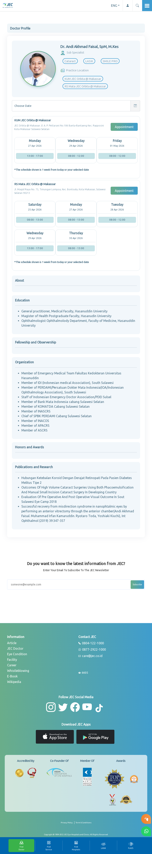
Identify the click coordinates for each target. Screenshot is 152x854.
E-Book (12, 676)
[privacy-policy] (67, 824)
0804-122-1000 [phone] (91, 643)
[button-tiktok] (99, 708)
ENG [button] (114, 5)
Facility (12, 659)
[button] (137, 5)
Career (11, 665)
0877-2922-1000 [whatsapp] (92, 649)
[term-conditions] (83, 824)
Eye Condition (17, 654)
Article (11, 643)
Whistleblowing (18, 670)
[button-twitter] (63, 707)
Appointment (124, 127)
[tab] (103, 845)
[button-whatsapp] (146, 831)
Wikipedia (14, 682)
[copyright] (76, 834)
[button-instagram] (51, 707)
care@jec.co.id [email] (90, 656)
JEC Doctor (15, 648)
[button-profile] (127, 5)
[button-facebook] (75, 707)
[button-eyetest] (146, 819)
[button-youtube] (87, 707)
